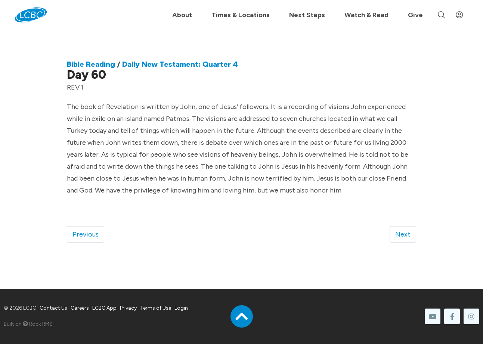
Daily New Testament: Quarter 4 (180, 64)
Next (403, 234)
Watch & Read (366, 15)
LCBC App (104, 308)
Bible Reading (91, 64)
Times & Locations (240, 15)
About (182, 15)
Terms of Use (155, 308)
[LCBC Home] (31, 15)
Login (181, 308)
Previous (85, 234)
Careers (80, 308)
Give (415, 15)
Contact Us (53, 308)
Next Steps (307, 15)
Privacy (128, 308)
